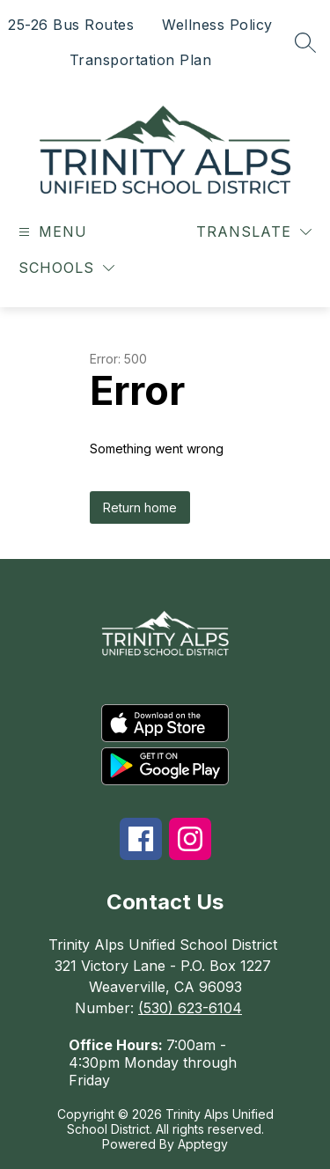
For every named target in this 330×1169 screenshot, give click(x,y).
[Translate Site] (254, 232)
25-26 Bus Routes (71, 24)
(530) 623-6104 (190, 1008)
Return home (140, 507)
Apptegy (203, 1143)
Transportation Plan (141, 60)
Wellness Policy (217, 24)
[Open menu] (50, 232)
